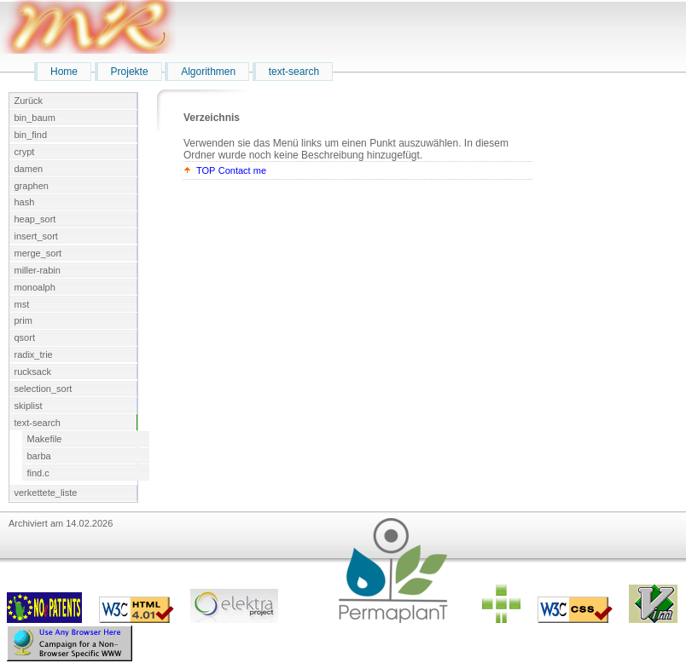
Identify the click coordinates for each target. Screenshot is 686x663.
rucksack (33, 371)
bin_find (31, 135)
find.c (38, 473)
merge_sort (38, 253)
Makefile (44, 439)
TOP (205, 170)
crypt (25, 152)
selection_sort (44, 388)
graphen (32, 186)
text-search (294, 72)
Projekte (129, 72)
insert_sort (36, 236)
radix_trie (34, 354)
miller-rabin (38, 270)
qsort (25, 337)
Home (64, 72)
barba (39, 456)
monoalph (35, 287)
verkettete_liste (46, 492)
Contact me (242, 170)
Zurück (29, 100)
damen (29, 169)
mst (22, 304)
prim (23, 320)
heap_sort (35, 219)
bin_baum (35, 117)
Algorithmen (208, 72)
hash (25, 202)
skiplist (29, 406)
